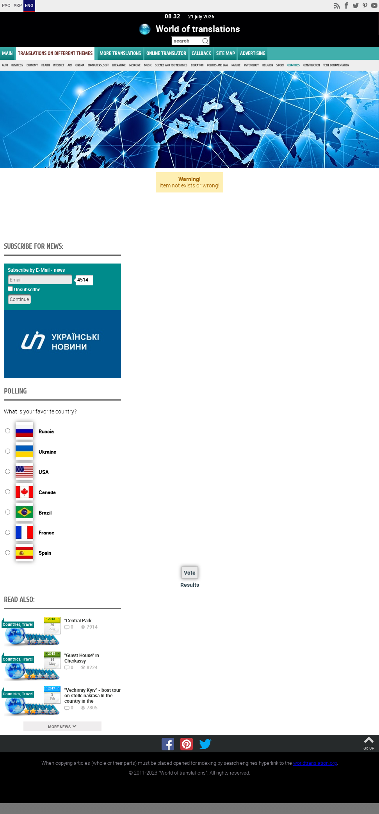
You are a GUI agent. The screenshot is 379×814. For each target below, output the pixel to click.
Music (147, 65)
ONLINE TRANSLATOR (166, 53)
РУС (6, 5)
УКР (18, 5)
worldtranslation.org (315, 762)
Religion (267, 65)
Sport (280, 65)
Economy (32, 65)
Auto (5, 65)
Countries (293, 65)
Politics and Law (217, 65)
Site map (225, 53)
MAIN (7, 53)
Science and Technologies (171, 65)
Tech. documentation (336, 65)
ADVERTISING (252, 53)
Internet (58, 65)
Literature (119, 65)
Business (17, 65)
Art (70, 65)
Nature (235, 65)
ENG (29, 5)
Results (189, 584)
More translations (120, 53)
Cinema (79, 65)
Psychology (251, 65)
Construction (311, 65)
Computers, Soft (98, 65)
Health (45, 65)
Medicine (135, 65)
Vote (190, 572)
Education (197, 65)
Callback (201, 53)
